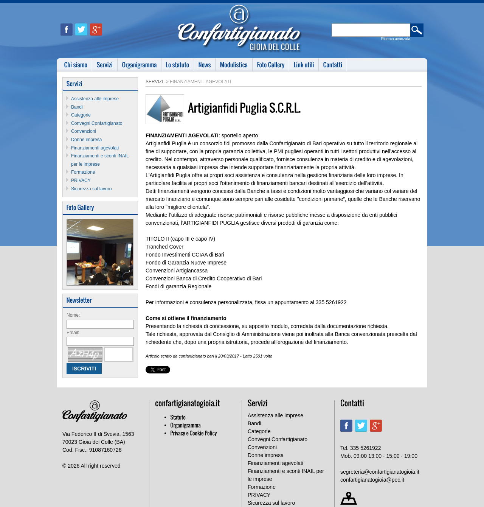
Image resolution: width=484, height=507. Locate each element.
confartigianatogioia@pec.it (372, 480)
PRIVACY (81, 180)
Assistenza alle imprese (95, 98)
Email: (73, 332)
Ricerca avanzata (395, 39)
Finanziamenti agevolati (95, 148)
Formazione (83, 172)
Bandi (77, 107)
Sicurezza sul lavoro (91, 188)
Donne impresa (86, 139)
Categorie (81, 115)
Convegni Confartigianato (96, 123)
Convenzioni (83, 131)
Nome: (73, 315)
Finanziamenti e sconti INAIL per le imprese (286, 475)
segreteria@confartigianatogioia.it (379, 472)
